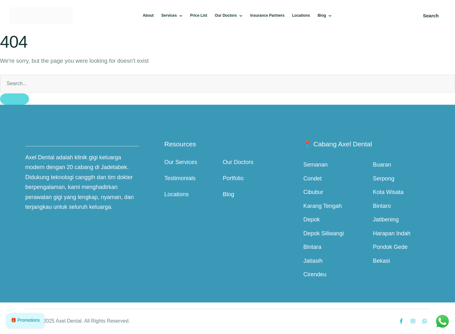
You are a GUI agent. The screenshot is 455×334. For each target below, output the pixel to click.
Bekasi (381, 261)
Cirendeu (314, 274)
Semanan (315, 164)
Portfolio (233, 178)
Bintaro (382, 206)
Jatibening (386, 219)
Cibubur (313, 192)
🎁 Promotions (25, 320)
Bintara (312, 247)
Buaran (382, 164)
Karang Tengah (322, 206)
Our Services (180, 162)
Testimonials (180, 178)
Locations (176, 194)
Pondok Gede (390, 247)
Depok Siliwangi (323, 233)
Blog (228, 194)
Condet (312, 178)
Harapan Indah (391, 233)
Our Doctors (238, 162)
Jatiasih (313, 261)
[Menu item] (148, 16)
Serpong (383, 178)
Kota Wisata (388, 192)
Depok (311, 219)
